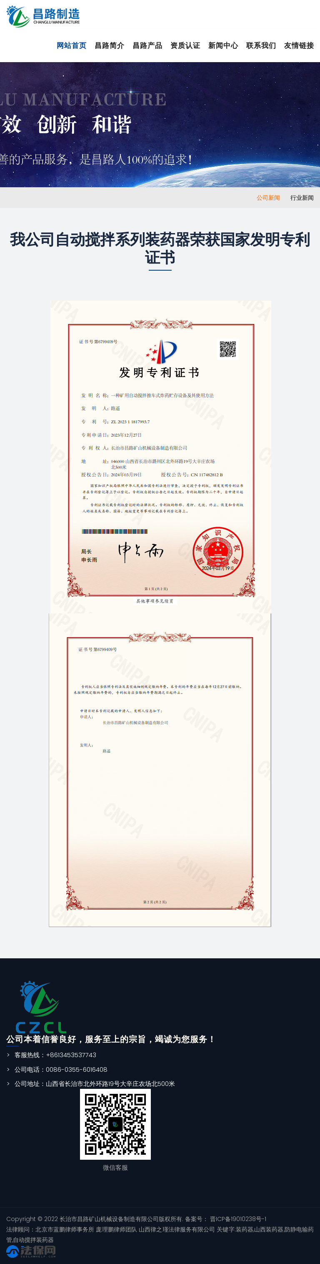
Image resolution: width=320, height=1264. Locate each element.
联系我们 (261, 45)
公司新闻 (268, 197)
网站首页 (72, 45)
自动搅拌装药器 (33, 1240)
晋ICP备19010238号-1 (237, 1219)
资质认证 (185, 45)
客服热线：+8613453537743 (55, 1054)
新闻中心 (223, 45)
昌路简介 (110, 45)
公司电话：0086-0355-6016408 (61, 1069)
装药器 (244, 1229)
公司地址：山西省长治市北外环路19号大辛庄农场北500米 (95, 1083)
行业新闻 (302, 197)
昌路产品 (147, 45)
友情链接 (299, 45)
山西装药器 (269, 1229)
